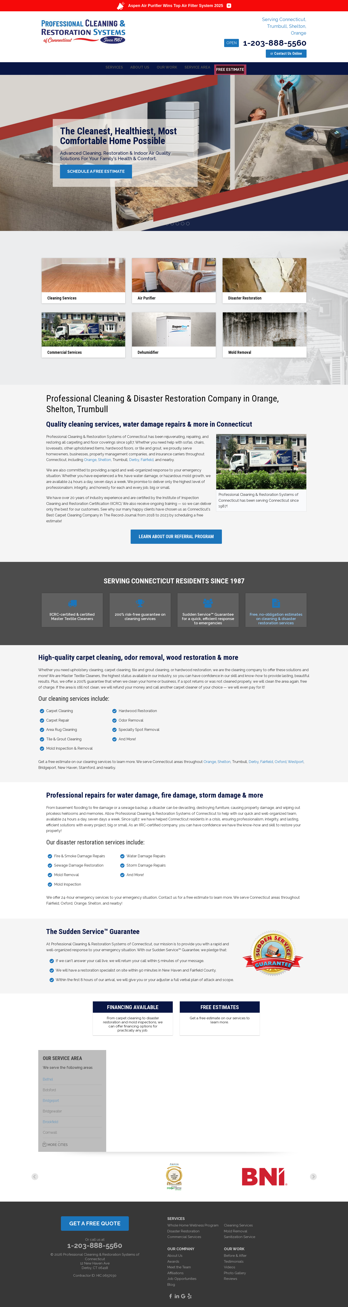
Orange (90, 459)
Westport (296, 761)
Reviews (230, 1278)
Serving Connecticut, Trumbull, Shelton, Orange (284, 26)
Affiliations (175, 1272)
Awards (173, 1261)
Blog (171, 1284)
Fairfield (147, 459)
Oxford (280, 761)
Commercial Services (184, 1236)
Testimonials (233, 1261)
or (286, 53)
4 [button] (178, 223)
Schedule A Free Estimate (98, 170)
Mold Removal (235, 1230)
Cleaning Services (238, 1225)
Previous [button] (34, 1176)
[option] (174, 152)
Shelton (104, 459)
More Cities (58, 1144)
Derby (134, 459)
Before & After (235, 1255)
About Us (174, 1255)
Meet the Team (179, 1266)
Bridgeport (51, 1100)
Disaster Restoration (183, 1230)
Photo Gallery (235, 1272)
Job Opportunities (181, 1278)
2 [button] (167, 223)
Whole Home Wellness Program (192, 1225)
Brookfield (50, 1121)
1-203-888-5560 (265, 43)
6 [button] (188, 223)
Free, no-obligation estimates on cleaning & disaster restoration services (276, 618)
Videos (229, 1266)
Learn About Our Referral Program (176, 536)
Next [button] (313, 1176)
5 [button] (183, 223)
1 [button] (162, 223)
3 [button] (172, 223)
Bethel (48, 1078)
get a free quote (94, 1222)
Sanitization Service (239, 1236)
